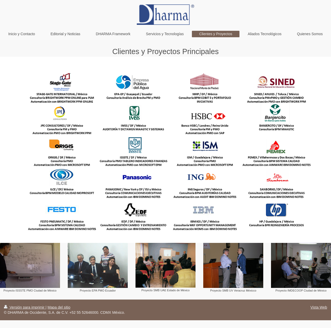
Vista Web (318, 307)
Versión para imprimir (25, 307)
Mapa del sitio (59, 307)
